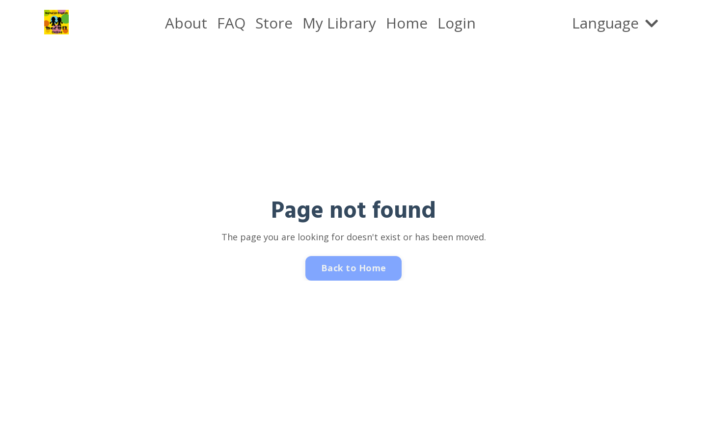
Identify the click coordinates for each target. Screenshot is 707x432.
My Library (339, 23)
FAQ (231, 23)
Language (615, 23)
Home (407, 23)
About (186, 23)
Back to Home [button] (353, 268)
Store (274, 23)
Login (456, 23)
